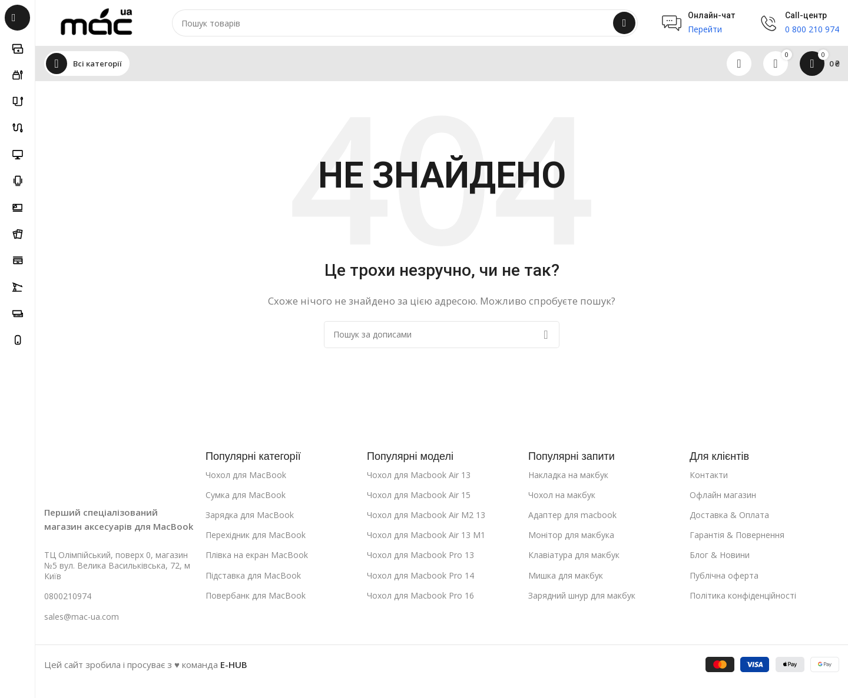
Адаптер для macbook (572, 516)
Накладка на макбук (568, 475)
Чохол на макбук (561, 495)
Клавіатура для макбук (574, 556)
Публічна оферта (724, 576)
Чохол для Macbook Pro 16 (420, 596)
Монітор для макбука (571, 536)
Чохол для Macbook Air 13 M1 (426, 536)
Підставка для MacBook (253, 576)
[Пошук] (406, 23)
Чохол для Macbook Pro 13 (420, 556)
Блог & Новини (720, 556)
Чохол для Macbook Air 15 (419, 495)
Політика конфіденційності (743, 596)
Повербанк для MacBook (256, 596)
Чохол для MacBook (246, 475)
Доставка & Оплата (729, 516)
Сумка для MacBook (246, 495)
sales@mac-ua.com (81, 617)
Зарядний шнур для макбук (581, 596)
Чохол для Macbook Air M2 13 (426, 516)
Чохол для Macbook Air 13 (419, 475)
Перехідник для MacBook (256, 536)
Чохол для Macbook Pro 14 (420, 576)
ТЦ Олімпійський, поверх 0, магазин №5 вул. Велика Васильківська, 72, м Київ (117, 566)
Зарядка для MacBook (250, 516)
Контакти (709, 475)
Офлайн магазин (723, 495)
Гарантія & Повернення (737, 536)
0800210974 (67, 597)
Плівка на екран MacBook (257, 556)
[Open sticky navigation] (86, 64)
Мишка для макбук (565, 576)
